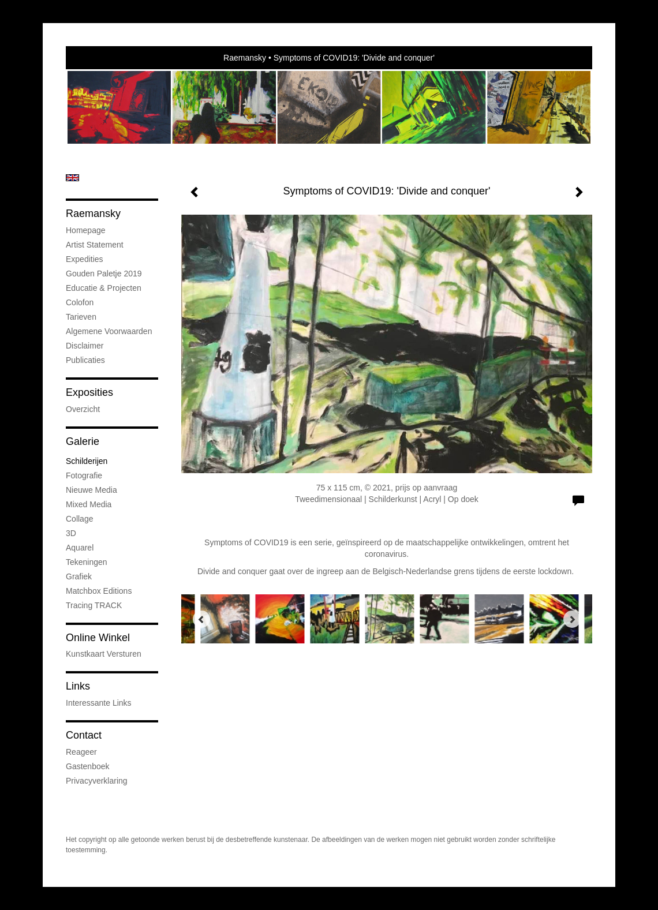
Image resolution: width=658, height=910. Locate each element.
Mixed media (88, 504)
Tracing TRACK (94, 605)
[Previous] (201, 619)
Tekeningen (86, 562)
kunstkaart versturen (103, 653)
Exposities (89, 392)
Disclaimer (84, 345)
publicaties (85, 360)
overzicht (83, 409)
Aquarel (80, 547)
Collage (79, 518)
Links (78, 686)
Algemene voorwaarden (109, 331)
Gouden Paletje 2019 (104, 273)
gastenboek (88, 766)
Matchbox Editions (99, 591)
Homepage (86, 230)
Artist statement (95, 244)
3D (71, 533)
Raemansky (244, 57)
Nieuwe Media (91, 490)
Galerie (82, 441)
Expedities (84, 259)
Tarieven (81, 316)
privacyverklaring (97, 780)
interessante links (99, 702)
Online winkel (98, 637)
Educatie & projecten (103, 288)
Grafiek (79, 576)
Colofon (80, 302)
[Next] (572, 619)
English (72, 177)
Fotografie (84, 475)
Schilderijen (86, 461)
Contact (84, 735)
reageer (81, 752)
